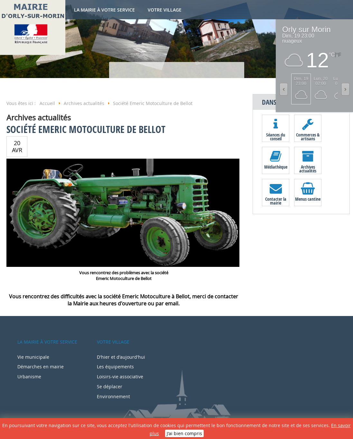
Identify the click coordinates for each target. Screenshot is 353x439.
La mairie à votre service (104, 10)
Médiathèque (275, 167)
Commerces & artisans (308, 136)
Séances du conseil (275, 136)
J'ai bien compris (184, 433)
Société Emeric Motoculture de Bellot (85, 129)
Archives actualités (307, 168)
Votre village (164, 10)
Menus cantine (307, 199)
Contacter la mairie (275, 201)
